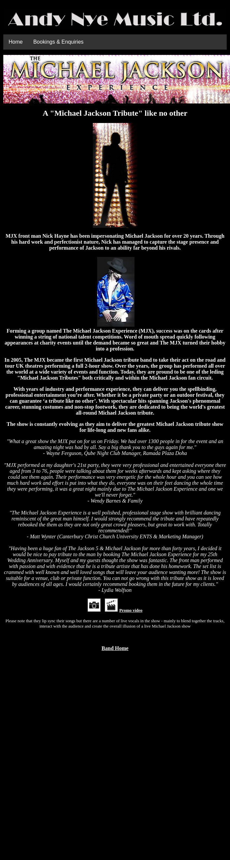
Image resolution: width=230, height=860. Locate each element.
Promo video (130, 610)
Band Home (114, 648)
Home (16, 42)
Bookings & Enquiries (58, 42)
